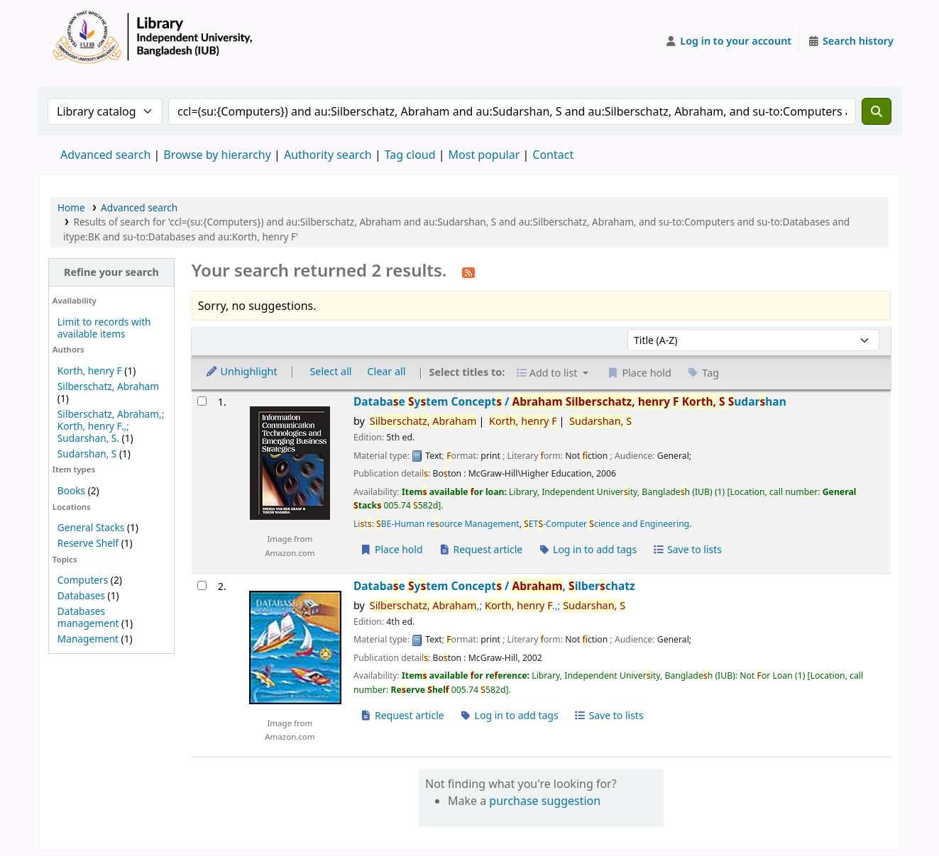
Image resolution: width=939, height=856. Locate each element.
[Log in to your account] (728, 41)
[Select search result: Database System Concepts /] (202, 401)
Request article (480, 549)
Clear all (386, 371)
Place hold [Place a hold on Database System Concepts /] (391, 549)
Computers (82, 580)
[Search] (876, 111)
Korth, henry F (89, 370)
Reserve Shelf (88, 543)
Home (71, 207)
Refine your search (111, 272)
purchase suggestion (544, 800)
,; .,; (497, 605)
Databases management (88, 617)
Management (88, 638)
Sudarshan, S (87, 453)
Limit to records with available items (104, 327)
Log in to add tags (587, 549)
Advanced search (105, 154)
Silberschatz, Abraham (108, 386)
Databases (81, 595)
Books (71, 490)
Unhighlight (241, 371)
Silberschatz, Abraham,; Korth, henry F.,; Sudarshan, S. (111, 426)
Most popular (484, 154)
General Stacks (90, 527)
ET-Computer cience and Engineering (606, 524)
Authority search (328, 154)
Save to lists (687, 549)
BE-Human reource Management (448, 524)
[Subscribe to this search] (468, 271)
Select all (330, 371)
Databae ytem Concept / (569, 401)
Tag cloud (410, 154)
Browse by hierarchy (217, 154)
